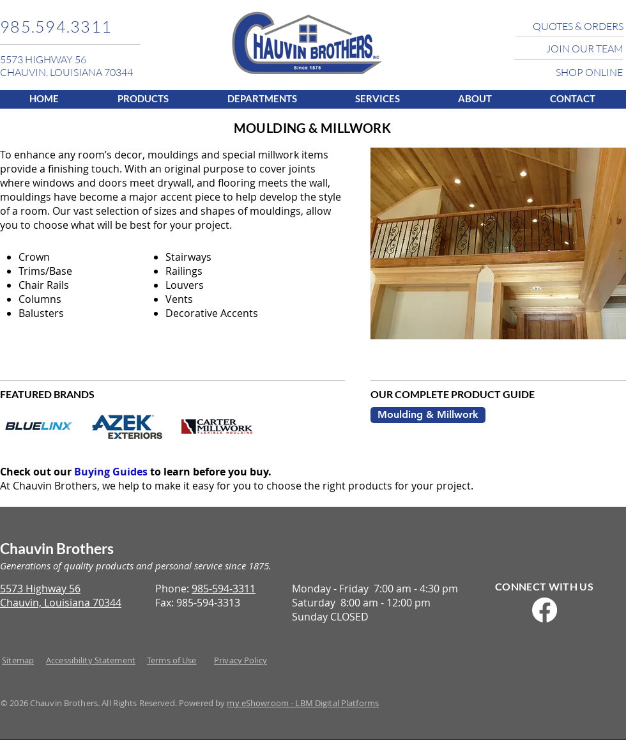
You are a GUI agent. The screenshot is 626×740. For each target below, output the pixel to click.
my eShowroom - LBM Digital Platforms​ (303, 703)
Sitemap (18, 660)
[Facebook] (544, 609)
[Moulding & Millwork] (427, 415)
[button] (143, 98)
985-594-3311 (224, 589)
